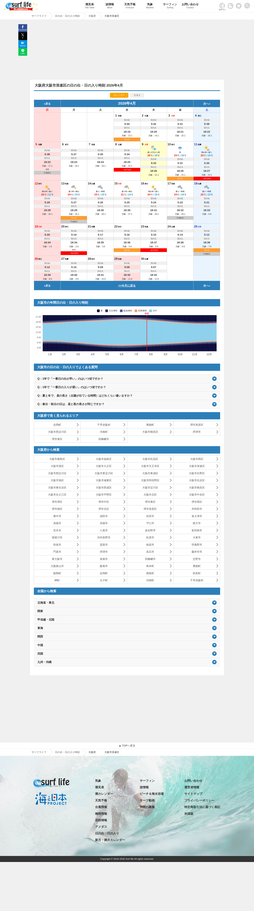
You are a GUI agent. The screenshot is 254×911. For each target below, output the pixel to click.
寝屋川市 (57, 537)
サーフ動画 (147, 800)
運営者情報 (191, 787)
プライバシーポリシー (199, 800)
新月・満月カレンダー (110, 840)
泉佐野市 (150, 530)
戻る (48, 103)
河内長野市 (103, 537)
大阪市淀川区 (150, 487)
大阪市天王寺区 (150, 465)
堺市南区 (57, 508)
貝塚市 (104, 523)
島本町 (150, 565)
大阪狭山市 (57, 565)
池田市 (104, 516)
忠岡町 (57, 424)
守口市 (150, 523)
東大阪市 (57, 558)
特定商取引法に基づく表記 (202, 807)
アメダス (101, 826)
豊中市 (57, 516)
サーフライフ (39, 752)
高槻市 (57, 523)
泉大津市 (197, 516)
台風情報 (101, 807)
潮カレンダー (104, 793)
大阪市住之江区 (57, 494)
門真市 (57, 551)
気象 (150, 6)
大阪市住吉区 (197, 480)
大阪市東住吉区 (57, 487)
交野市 (197, 558)
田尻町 (197, 573)
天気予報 (130, 6)
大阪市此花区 (150, 458)
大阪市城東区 (104, 480)
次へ (206, 103)
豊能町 (150, 424)
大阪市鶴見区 (150, 431)
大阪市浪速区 (197, 465)
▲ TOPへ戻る (127, 745)
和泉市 (57, 544)
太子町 (104, 580)
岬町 (57, 580)
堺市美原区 (196, 424)
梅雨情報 (101, 813)
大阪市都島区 (57, 458)
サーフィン (170, 6)
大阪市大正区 (104, 465)
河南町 (104, 431)
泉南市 (104, 558)
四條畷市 (103, 439)
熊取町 (150, 573)
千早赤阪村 (103, 424)
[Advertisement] (127, 50)
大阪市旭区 (57, 480)
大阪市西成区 (104, 487)
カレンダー (119, 95)
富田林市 (197, 530)
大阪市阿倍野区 (150, 480)
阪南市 (104, 565)
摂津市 (197, 431)
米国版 (188, 813)
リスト (137, 95)
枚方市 (197, 523)
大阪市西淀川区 (57, 431)
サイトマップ (193, 793)
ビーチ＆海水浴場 (152, 793)
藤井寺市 (197, 551)
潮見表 (90, 6)
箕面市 (104, 544)
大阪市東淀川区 (104, 473)
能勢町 (57, 573)
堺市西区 (197, 501)
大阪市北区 (150, 494)
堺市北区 (103, 508)
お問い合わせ (190, 6)
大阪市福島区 (104, 458)
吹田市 (150, 516)
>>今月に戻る (127, 285)
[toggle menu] (248, 5)
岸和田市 (197, 508)
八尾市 (104, 530)
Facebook (22, 30)
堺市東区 (57, 439)
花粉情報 (101, 820)
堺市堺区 (57, 501)
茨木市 (57, 530)
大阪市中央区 (197, 494)
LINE (22, 53)
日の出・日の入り (107, 833)
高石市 (150, 551)
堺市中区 (103, 501)
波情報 (110, 6)
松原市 (150, 537)
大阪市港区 (57, 465)
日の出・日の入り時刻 (67, 752)
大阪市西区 (196, 458)
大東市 (197, 537)
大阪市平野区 (104, 494)
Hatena (23, 46)
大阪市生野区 (197, 473)
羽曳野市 (197, 544)
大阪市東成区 (150, 473)
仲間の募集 (147, 807)
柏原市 (150, 544)
